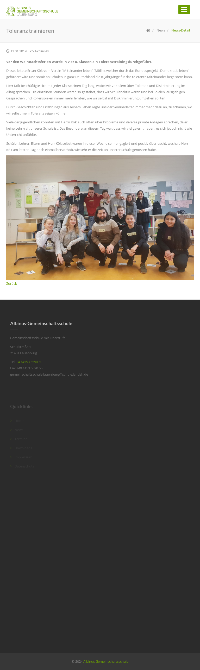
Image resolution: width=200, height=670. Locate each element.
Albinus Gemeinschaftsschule (105, 661)
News (161, 30)
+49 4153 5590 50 (29, 361)
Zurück (11, 283)
